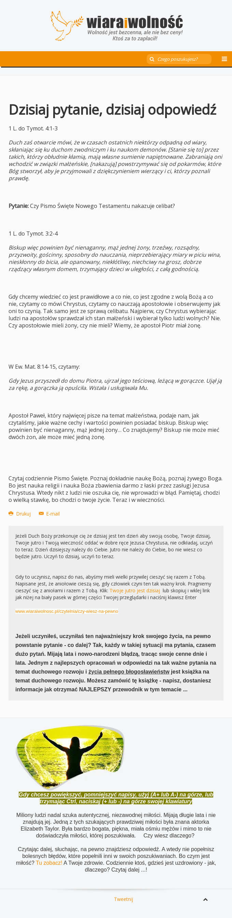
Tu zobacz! (49, 863)
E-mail (49, 513)
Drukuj (20, 513)
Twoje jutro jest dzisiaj (135, 590)
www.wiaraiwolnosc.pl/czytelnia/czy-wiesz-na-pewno (66, 611)
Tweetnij (123, 899)
